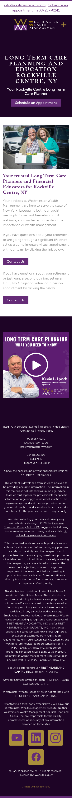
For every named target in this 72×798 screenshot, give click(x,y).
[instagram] (55, 738)
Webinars (45, 426)
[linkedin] (36, 738)
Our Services (19, 426)
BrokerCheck (43, 475)
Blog (6, 426)
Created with (36, 786)
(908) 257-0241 (48, 10)
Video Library (61, 426)
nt (31, 10)
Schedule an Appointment (36, 103)
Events (33, 426)
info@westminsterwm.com (25, 5)
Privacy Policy (44, 430)
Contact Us (16, 261)
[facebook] (36, 757)
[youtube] (16, 738)
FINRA (47, 671)
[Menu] (63, 24)
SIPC (55, 671)
